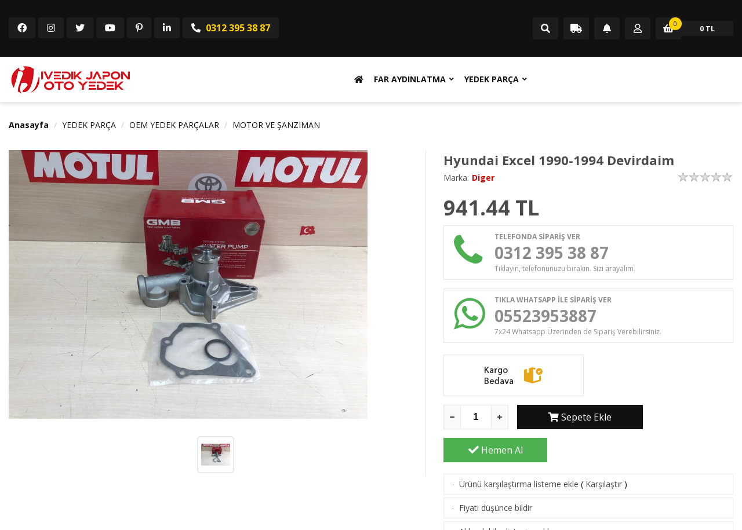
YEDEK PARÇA (491, 79)
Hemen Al (681, 420)
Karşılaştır (603, 454)
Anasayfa (29, 124)
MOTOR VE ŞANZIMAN (276, 124)
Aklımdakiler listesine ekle (506, 501)
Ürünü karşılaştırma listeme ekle (519, 454)
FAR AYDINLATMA (410, 79)
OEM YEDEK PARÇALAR (174, 124)
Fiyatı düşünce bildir (495, 478)
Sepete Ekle (569, 420)
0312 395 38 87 (230, 27)
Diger (483, 177)
